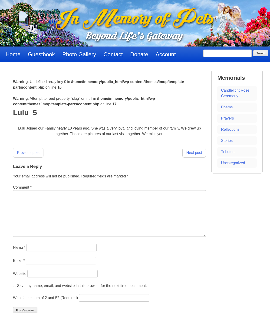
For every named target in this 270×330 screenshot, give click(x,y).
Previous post (28, 153)
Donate (139, 54)
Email (19, 261)
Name (19, 248)
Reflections (230, 129)
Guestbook (41, 54)
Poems (227, 107)
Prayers (227, 118)
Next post (194, 153)
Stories (227, 141)
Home (13, 54)
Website (19, 274)
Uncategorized (233, 163)
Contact (113, 54)
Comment (22, 187)
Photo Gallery (79, 54)
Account (166, 54)
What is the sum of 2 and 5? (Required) (45, 298)
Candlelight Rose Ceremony (235, 93)
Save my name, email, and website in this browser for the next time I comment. (82, 286)
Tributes (227, 152)
